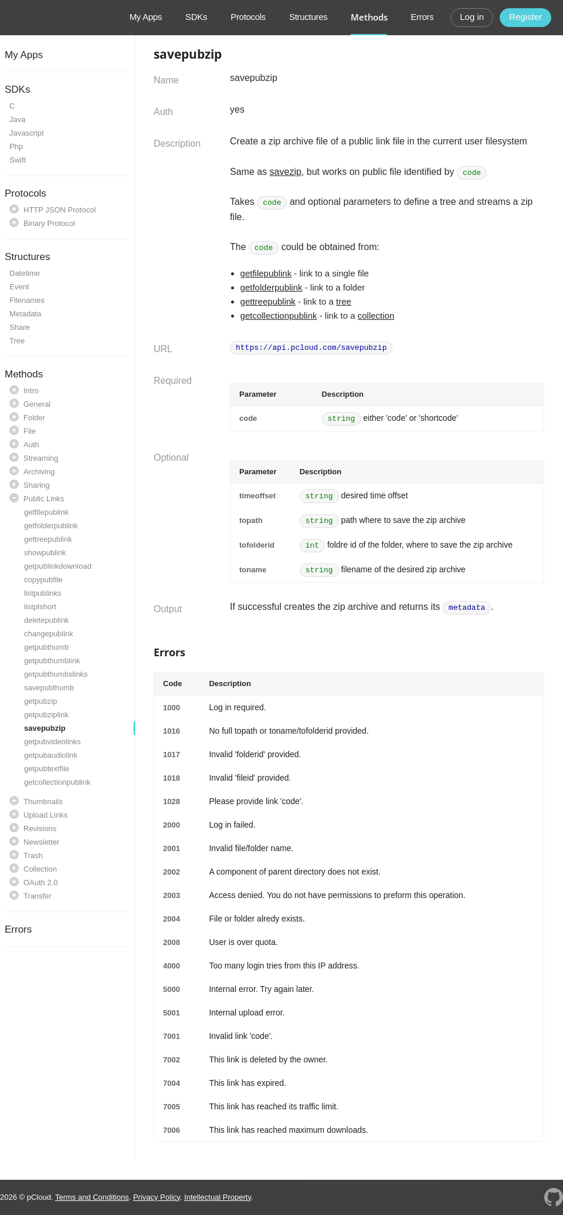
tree (343, 301)
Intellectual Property (217, 1197)
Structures (308, 17)
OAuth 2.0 (40, 882)
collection (376, 315)
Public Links (43, 498)
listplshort (40, 606)
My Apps (146, 17)
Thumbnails (43, 801)
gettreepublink (48, 539)
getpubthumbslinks (55, 674)
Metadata (25, 313)
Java (17, 119)
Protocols (248, 17)
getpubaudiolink (50, 755)
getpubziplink (46, 714)
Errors (422, 17)
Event (19, 286)
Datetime (24, 273)
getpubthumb (46, 647)
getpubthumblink (52, 660)
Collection (40, 869)
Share (19, 327)
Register (525, 17)
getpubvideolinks (52, 741)
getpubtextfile (46, 768)
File (29, 431)
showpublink (45, 552)
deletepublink (46, 620)
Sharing (36, 485)
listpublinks (43, 593)
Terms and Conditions (92, 1197)
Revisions (39, 828)
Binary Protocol (49, 223)
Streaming (40, 458)
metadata (467, 607)
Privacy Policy (156, 1197)
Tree (17, 340)
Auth (31, 444)
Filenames (27, 300)
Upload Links (45, 815)
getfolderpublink (51, 525)
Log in (472, 17)
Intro (31, 390)
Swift (17, 160)
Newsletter (41, 842)
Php (16, 146)
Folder (34, 417)
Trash (33, 855)
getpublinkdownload (57, 566)
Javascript (26, 133)
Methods (369, 17)
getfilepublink (46, 512)
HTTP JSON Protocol (59, 209)
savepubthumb (49, 687)
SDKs (196, 17)
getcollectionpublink (57, 782)
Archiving (39, 471)
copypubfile (43, 579)
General (36, 404)
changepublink (48, 633)
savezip (285, 172)
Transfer (37, 896)
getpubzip (40, 701)
